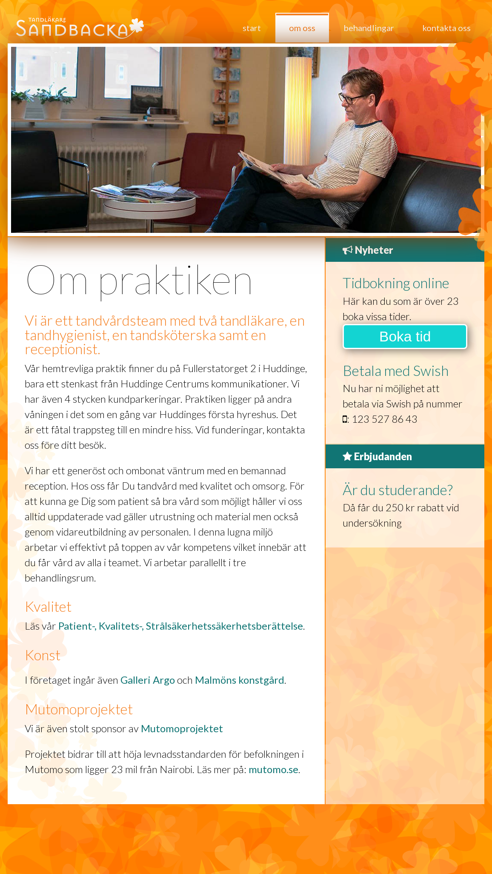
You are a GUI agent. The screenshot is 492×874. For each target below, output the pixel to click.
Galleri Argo (147, 679)
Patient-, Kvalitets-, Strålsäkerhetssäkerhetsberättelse (180, 625)
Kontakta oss (446, 28)
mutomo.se (273, 769)
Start (252, 28)
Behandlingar (368, 28)
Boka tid (405, 336)
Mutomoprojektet (182, 728)
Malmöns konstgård (239, 679)
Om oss (302, 28)
